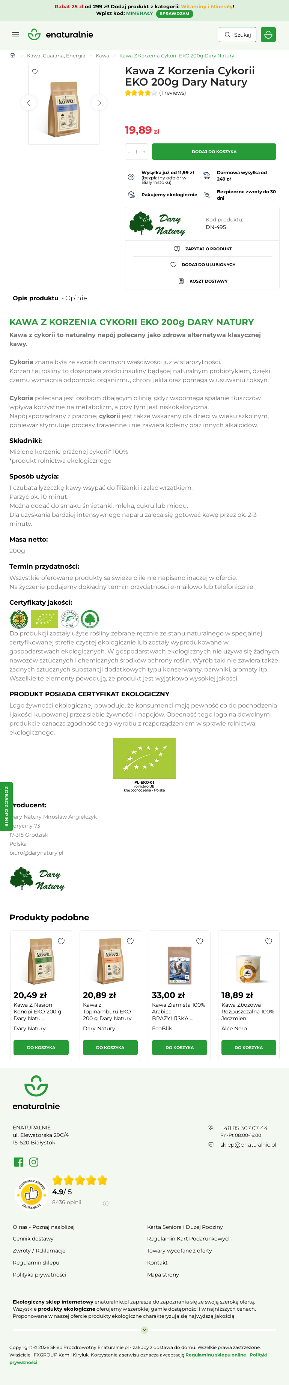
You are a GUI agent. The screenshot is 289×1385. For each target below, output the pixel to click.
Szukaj (242, 35)
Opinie (76, 298)
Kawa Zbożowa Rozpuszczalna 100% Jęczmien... (247, 1011)
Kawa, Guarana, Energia (56, 56)
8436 (66, 1202)
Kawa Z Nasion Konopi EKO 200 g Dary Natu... (38, 1011)
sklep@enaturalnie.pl (248, 1144)
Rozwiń (144, 1326)
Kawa (102, 56)
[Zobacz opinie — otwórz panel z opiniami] (6, 806)
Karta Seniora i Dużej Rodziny (185, 1227)
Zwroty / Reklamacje (39, 1250)
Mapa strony (163, 1274)
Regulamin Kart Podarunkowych (189, 1238)
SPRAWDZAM (175, 13)
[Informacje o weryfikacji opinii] (80, 1211)
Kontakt (157, 1262)
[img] (80, 1180)
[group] (40, 998)
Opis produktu (36, 298)
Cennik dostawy (33, 1238)
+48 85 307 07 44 (244, 1128)
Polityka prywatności (39, 1274)
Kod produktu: (224, 219)
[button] (61, 941)
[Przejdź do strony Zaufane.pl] (31, 1194)
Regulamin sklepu (36, 1262)
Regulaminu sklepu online (215, 1355)
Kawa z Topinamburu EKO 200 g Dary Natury (107, 1011)
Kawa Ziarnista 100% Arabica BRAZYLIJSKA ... (178, 1011)
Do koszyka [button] (41, 1047)
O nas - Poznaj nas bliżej (44, 1227)
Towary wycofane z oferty (179, 1250)
